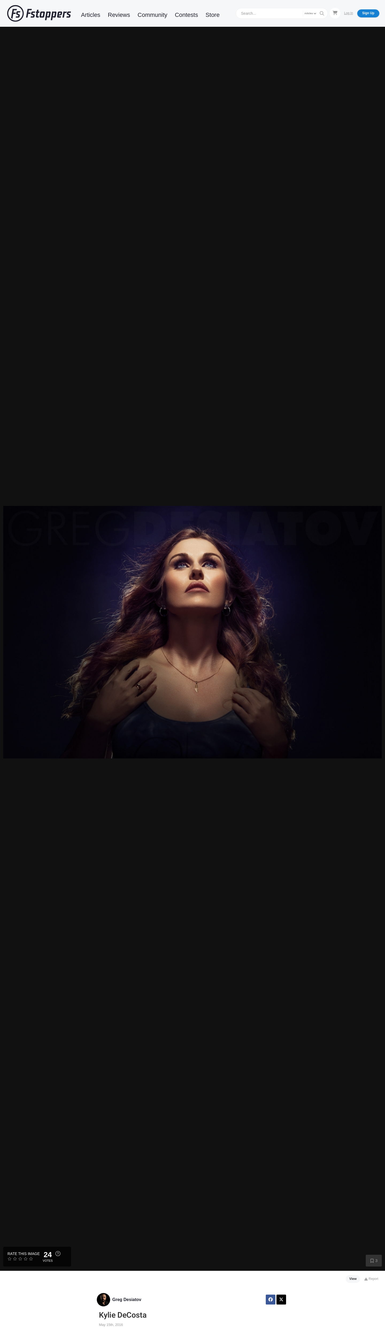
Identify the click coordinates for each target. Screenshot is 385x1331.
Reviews (119, 15)
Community (152, 15)
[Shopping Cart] (335, 13)
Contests (186, 15)
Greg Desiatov (126, 1299)
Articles (90, 15)
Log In (348, 13)
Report (371, 1279)
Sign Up (368, 13)
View (353, 1279)
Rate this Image (23, 1254)
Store (213, 15)
